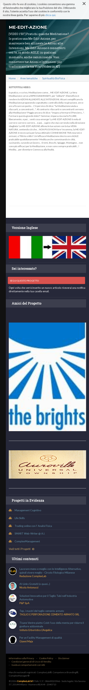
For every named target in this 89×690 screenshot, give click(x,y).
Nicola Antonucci (28, 587)
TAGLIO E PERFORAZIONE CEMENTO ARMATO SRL (49, 614)
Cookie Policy (46, 658)
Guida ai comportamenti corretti (28, 664)
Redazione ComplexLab (32, 576)
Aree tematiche (29, 78)
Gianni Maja (26, 641)
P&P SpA (24, 603)
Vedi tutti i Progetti (21, 549)
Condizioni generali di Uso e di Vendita (31, 661)
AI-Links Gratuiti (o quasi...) (34, 583)
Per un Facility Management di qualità (40, 637)
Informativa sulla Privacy (21, 658)
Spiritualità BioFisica (53, 78)
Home (12, 78)
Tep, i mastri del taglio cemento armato (41, 610)
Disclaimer (64, 658)
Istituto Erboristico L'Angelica (35, 630)
